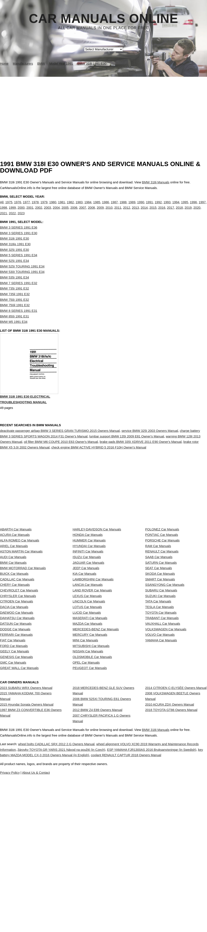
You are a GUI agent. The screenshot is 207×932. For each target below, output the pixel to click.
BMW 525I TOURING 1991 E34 (22, 275)
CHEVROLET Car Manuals (19, 653)
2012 (126, 212)
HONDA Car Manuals (88, 557)
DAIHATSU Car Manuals (17, 701)
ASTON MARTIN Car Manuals (21, 586)
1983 (79, 206)
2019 (188, 212)
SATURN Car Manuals (161, 605)
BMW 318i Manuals (155, 182)
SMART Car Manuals (160, 634)
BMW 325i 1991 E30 (14, 258)
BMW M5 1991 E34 (13, 330)
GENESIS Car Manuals (16, 768)
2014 (144, 212)
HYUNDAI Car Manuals (89, 576)
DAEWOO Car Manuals (16, 691)
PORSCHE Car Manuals (162, 567)
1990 (140, 206)
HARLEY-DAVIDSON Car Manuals (97, 548)
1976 (17, 206)
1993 (167, 206)
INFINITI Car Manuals (88, 586)
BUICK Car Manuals (14, 624)
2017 (170, 212)
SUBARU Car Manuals (161, 653)
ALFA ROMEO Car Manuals (19, 567)
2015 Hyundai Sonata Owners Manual (26, 830)
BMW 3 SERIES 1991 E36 (18, 236)
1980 (52, 206)
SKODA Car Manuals (160, 624)
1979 (44, 206)
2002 (38, 212)
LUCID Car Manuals (87, 691)
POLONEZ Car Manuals (162, 548)
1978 (35, 206)
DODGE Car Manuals (15, 720)
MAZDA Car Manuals (87, 710)
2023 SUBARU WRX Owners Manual (26, 805)
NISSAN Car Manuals (88, 758)
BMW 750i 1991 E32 (14, 308)
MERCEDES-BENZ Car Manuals (96, 720)
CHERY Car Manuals (15, 643)
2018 (179, 212)
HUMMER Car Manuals (89, 567)
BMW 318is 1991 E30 (15, 253)
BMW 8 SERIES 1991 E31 (18, 319)
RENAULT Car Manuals (161, 586)
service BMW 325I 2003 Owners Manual (149, 449)
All (1, 206)
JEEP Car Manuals (86, 615)
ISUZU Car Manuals (87, 595)
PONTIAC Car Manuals (161, 557)
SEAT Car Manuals (158, 615)
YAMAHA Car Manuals (161, 739)
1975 (8, 206)
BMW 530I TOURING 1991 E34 (22, 280)
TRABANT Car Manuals (162, 701)
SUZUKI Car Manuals (160, 663)
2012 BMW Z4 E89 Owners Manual (97, 836)
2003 (47, 212)
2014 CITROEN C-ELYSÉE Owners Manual (176, 805)
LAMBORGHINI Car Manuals (93, 634)
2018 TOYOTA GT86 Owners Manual (171, 840)
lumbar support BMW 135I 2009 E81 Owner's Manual (126, 454)
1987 (114, 206)
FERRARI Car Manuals (16, 729)
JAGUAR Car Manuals (88, 605)
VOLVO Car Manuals (160, 729)
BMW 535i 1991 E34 (14, 286)
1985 (96, 206)
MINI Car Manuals (85, 739)
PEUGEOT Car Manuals (90, 787)
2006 (73, 212)
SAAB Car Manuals (158, 595)
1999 (12, 212)
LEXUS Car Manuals (87, 663)
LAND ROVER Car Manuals (92, 653)
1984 (87, 206)
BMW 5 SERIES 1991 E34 (18, 264)
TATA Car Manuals (158, 672)
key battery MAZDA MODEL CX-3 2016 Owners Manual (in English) (118, 893)
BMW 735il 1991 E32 (15, 303)
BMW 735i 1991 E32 (14, 297)
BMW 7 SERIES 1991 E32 (18, 292)
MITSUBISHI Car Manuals (91, 749)
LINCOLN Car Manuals (89, 672)
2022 (12, 217)
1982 (70, 206)
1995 (184, 206)
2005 (65, 212)
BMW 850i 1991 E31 (14, 325)
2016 (161, 212)
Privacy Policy (86, 916)
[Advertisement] (103, 109)
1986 (105, 206)
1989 (131, 206)
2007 (82, 212)
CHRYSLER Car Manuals (18, 663)
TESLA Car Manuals (159, 682)
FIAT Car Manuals (12, 739)
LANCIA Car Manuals (88, 643)
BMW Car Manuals (13, 605)
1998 (3, 212)
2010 (109, 212)
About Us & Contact (116, 916)
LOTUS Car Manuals (87, 682)
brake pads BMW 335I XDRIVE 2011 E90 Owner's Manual (141, 460)
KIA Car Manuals (84, 624)
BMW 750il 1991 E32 (15, 314)
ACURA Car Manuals (15, 557)
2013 (135, 212)
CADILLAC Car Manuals (17, 634)
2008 (91, 212)
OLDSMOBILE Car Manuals (92, 768)
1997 (202, 206)
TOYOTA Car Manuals (160, 691)
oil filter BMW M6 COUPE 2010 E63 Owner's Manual (61, 460)
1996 (193, 206)
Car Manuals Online (103, 18)
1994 (175, 206)
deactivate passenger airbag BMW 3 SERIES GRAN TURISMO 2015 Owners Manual (60, 449)
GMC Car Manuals (13, 777)
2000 (21, 212)
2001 (29, 212)
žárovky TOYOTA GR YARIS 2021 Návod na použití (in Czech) (109, 887)
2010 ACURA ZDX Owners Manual (169, 830)
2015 (153, 212)
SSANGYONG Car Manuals (164, 643)
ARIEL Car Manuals (14, 576)
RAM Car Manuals (158, 576)
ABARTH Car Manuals (15, 548)
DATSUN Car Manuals (15, 710)
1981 (61, 206)
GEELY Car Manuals (14, 758)
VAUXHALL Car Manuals (162, 710)
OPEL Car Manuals (86, 777)
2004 (56, 212)
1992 (158, 206)
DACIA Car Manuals (14, 682)
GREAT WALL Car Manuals (19, 787)
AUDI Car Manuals (13, 595)
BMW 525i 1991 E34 (14, 269)
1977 (26, 206)
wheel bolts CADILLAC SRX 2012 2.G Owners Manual (73, 882)
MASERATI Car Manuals (90, 701)
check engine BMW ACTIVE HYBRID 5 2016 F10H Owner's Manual (98, 466)
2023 (21, 217)
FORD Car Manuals (14, 749)
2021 (3, 217)
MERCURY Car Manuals (90, 729)
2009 (100, 212)
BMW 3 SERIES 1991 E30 (18, 242)
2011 (117, 212)
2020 (197, 212)
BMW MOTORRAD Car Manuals (23, 615)
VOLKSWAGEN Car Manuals (165, 720)
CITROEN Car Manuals (16, 672)
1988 (123, 206)
